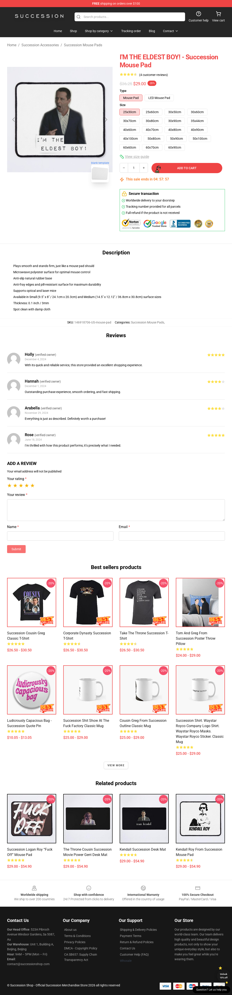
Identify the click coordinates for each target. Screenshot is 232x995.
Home (11, 45)
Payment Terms (130, 936)
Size (123, 105)
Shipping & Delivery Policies (138, 929)
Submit (16, 549)
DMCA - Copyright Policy (80, 948)
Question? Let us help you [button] (211, 989)
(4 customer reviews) (153, 75)
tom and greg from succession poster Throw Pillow (195, 638)
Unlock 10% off (224, 976)
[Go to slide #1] (48, 196)
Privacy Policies (74, 942)
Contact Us (127, 948)
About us (70, 929)
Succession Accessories (40, 45)
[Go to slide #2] (71, 196)
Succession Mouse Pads (83, 45)
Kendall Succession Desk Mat (143, 849)
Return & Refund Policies (136, 942)
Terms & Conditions (77, 936)
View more (116, 765)
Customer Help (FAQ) (134, 954)
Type (123, 91)
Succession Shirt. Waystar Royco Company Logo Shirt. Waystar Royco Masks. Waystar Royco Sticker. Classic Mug (200, 731)
